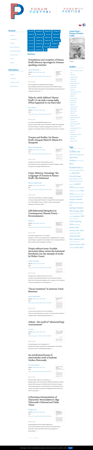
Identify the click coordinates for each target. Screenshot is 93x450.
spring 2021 (47, 37)
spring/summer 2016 (75, 134)
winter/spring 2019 (75, 117)
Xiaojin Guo (32, 410)
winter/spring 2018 (75, 124)
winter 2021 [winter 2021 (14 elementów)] (74, 227)
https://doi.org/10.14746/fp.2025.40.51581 (39, 154)
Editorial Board (14, 86)
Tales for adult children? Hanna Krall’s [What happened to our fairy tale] (44, 100)
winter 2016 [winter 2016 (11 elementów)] (76, 224)
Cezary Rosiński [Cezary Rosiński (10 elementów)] (80, 160)
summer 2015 (39, 49)
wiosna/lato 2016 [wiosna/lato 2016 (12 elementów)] (74, 233)
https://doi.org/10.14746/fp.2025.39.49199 (39, 227)
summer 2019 (39, 43)
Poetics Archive (14, 55)
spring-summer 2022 (75, 92)
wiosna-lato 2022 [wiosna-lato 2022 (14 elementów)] (76, 230)
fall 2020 (31, 40)
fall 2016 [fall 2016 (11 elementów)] (74, 170)
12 (33, 438)
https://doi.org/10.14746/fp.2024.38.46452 (39, 371)
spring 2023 (32, 34)
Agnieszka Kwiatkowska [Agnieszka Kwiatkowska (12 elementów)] (76, 154)
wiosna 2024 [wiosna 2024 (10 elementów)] (77, 241)
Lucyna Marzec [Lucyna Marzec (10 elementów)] (81, 194)
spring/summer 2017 (75, 128)
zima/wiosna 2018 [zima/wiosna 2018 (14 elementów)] (77, 244)
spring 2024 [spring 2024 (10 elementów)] (77, 213)
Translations (13, 39)
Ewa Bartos (32, 107)
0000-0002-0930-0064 (39, 299)
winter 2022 (56, 34)
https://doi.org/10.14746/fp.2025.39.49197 (39, 336)
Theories (12, 35)
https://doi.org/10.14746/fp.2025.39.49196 (39, 303)
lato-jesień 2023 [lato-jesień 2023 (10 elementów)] (77, 190)
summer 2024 (39, 31)
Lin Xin (30, 329)
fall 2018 (47, 43)
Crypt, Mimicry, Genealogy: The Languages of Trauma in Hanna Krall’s (43, 175)
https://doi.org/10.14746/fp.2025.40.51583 (39, 76)
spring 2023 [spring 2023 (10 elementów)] (71, 213)
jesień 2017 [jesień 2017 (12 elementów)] (72, 181)
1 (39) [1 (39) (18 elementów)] (72, 151)
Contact (12, 74)
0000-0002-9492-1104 (39, 72)
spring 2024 (48, 31)
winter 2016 (54, 46)
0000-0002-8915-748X (39, 150)
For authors (13, 78)
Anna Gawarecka (34, 296)
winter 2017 (39, 46)
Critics (11, 58)
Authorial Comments (15, 51)
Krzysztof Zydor (34, 365)
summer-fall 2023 (74, 83)
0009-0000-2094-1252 (39, 223)
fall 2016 (46, 46)
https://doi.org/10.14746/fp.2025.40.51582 (39, 114)
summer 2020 (39, 40)
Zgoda (70, 448)
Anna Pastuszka (33, 70)
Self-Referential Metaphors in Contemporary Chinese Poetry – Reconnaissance (43, 213)
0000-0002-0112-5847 (39, 263)
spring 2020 (48, 40)
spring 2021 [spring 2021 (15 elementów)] (79, 211)
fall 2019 (31, 43)
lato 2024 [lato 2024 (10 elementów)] (75, 194)
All (45, 49)
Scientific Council (14, 82)
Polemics (12, 62)
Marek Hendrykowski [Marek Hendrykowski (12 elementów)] (76, 196)
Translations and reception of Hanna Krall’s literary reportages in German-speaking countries (46, 62)
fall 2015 (31, 49)
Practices (12, 43)
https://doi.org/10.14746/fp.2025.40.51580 (39, 189)
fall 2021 (31, 37)
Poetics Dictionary (14, 47)
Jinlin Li (31, 221)
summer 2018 (55, 43)
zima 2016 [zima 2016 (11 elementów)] (72, 247)
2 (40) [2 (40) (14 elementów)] (77, 151)
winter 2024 (56, 31)
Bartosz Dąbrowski (35, 183)
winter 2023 (40, 34)
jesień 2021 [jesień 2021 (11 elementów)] (72, 184)
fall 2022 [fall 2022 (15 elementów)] (76, 173)
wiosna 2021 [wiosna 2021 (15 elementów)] (79, 239)
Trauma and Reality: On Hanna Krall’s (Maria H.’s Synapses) (45, 140)
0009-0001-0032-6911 (39, 412)
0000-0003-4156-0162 (39, 110)
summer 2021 (39, 37)
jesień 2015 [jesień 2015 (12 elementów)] (72, 179)
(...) (42, 91)
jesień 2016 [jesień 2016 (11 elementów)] (79, 179)
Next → (37, 438)
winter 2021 (56, 37)
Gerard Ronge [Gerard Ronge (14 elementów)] (75, 176)
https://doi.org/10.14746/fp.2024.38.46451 (39, 416)
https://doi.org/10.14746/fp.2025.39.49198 (39, 267)
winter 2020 (57, 40)
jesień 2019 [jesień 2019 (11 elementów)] (79, 181)
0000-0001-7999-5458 (39, 185)
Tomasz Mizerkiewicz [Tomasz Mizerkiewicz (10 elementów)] (73, 218)
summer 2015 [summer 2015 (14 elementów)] (78, 216)
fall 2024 (31, 31)
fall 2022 (48, 34)
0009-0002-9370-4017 (39, 367)
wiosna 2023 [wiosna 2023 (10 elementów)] (71, 241)
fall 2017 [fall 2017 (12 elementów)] (79, 170)
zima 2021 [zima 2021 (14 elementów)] (79, 247)
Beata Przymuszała (35, 147)
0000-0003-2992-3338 (39, 332)
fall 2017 (31, 46)
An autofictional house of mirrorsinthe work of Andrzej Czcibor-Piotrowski (42, 358)
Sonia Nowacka (33, 261)
